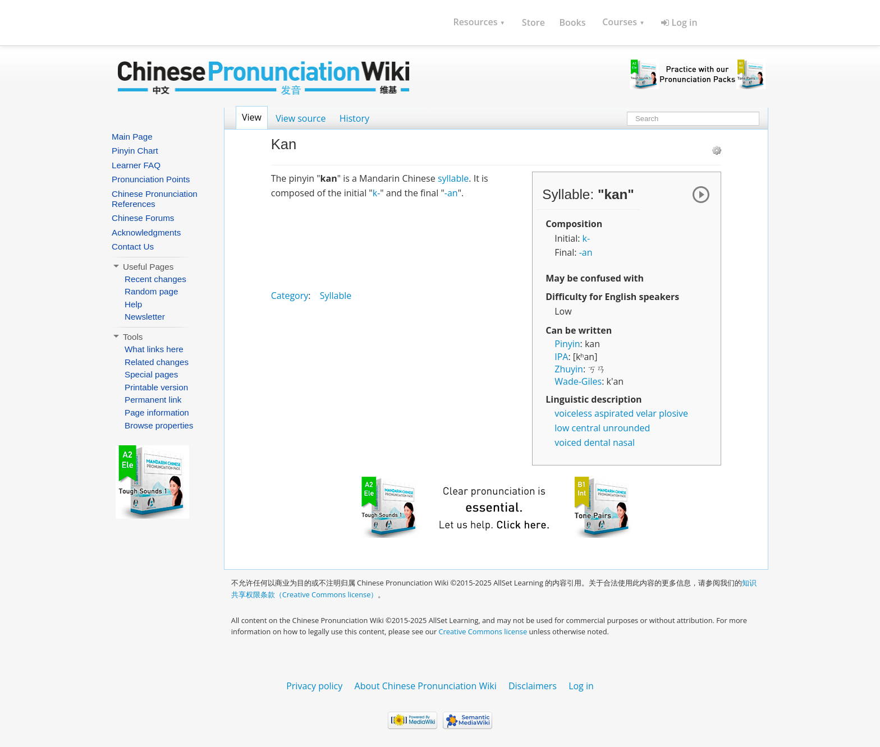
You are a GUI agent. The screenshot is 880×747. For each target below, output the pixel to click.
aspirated (614, 413)
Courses (623, 22)
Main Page (132, 136)
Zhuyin (568, 369)
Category (290, 295)
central (586, 428)
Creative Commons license (483, 631)
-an (586, 252)
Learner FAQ (136, 165)
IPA (561, 357)
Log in (679, 22)
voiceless (573, 413)
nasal (624, 442)
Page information (157, 412)
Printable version (156, 387)
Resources (479, 22)
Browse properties (159, 425)
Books (572, 22)
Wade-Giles (578, 381)
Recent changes (155, 279)
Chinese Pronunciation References (155, 199)
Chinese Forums (143, 218)
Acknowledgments (146, 232)
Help (133, 304)
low (561, 428)
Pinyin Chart (135, 150)
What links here (154, 349)
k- (586, 238)
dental (597, 442)
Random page (151, 291)
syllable (453, 178)
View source (301, 118)
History (354, 118)
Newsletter (145, 316)
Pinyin (567, 344)
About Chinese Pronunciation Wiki (426, 686)
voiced (567, 442)
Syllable (336, 295)
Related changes (157, 362)
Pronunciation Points (151, 179)
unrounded (626, 428)
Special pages (151, 374)
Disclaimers (532, 686)
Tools (127, 337)
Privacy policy (314, 686)
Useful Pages (142, 266)
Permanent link (153, 399)
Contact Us (133, 246)
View (252, 117)
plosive (673, 413)
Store (533, 22)
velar (646, 413)
